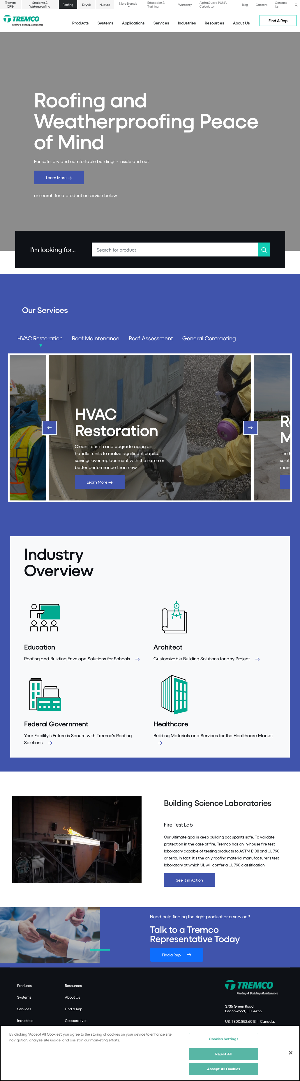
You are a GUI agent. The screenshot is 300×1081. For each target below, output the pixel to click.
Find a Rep (171, 954)
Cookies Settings (223, 1038)
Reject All (223, 1054)
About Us (241, 22)
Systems (24, 997)
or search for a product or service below (75, 195)
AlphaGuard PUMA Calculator (213, 4)
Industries (25, 1020)
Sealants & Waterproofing (39, 4)
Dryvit (86, 4)
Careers (261, 4)
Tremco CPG (10, 4)
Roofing (68, 4)
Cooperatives (76, 1020)
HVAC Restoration (40, 338)
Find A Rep (278, 20)
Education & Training (156, 4)
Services (24, 1008)
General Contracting (209, 338)
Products (80, 22)
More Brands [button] (128, 3)
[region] (150, 1053)
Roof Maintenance (95, 338)
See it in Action (189, 879)
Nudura (105, 4)
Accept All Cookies (223, 1068)
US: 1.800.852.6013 (240, 1021)
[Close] (290, 1052)
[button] (296, 4)
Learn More (59, 177)
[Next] (250, 428)
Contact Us (281, 4)
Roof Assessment (151, 338)
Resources (214, 22)
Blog (245, 4)
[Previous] (49, 428)
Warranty (185, 4)
